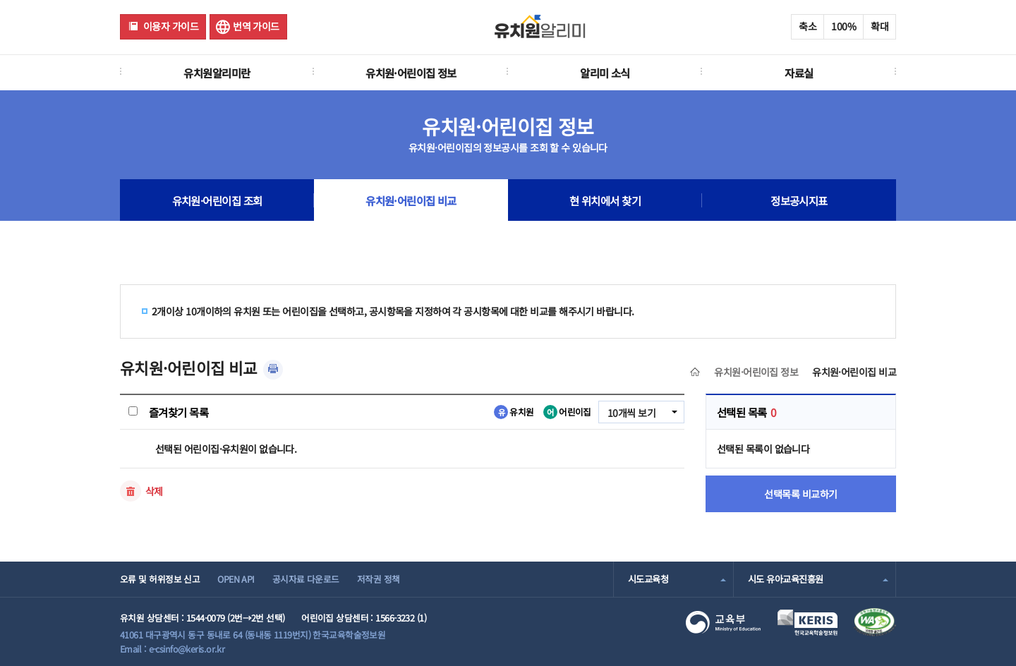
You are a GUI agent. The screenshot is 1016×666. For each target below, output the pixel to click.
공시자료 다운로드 (305, 579)
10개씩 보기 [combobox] (631, 413)
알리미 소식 (605, 72)
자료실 (799, 72)
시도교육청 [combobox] (648, 579)
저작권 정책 (378, 579)
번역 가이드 (256, 26)
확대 (879, 26)
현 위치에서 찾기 (605, 200)
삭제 (154, 491)
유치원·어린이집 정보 (410, 72)
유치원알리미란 (216, 72)
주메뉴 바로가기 (0, 0)
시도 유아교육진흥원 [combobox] (785, 579)
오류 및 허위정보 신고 (160, 579)
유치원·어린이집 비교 (410, 200)
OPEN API (236, 579)
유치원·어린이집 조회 (217, 200)
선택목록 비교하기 (801, 494)
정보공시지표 (799, 200)
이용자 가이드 (170, 26)
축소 (807, 26)
